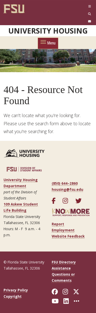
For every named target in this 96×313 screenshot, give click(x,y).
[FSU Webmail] (76, 21)
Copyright (13, 296)
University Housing (48, 31)
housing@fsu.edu (67, 189)
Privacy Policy (16, 290)
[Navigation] (76, 6)
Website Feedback (68, 236)
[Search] (76, 14)
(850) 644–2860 (65, 183)
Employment (63, 230)
